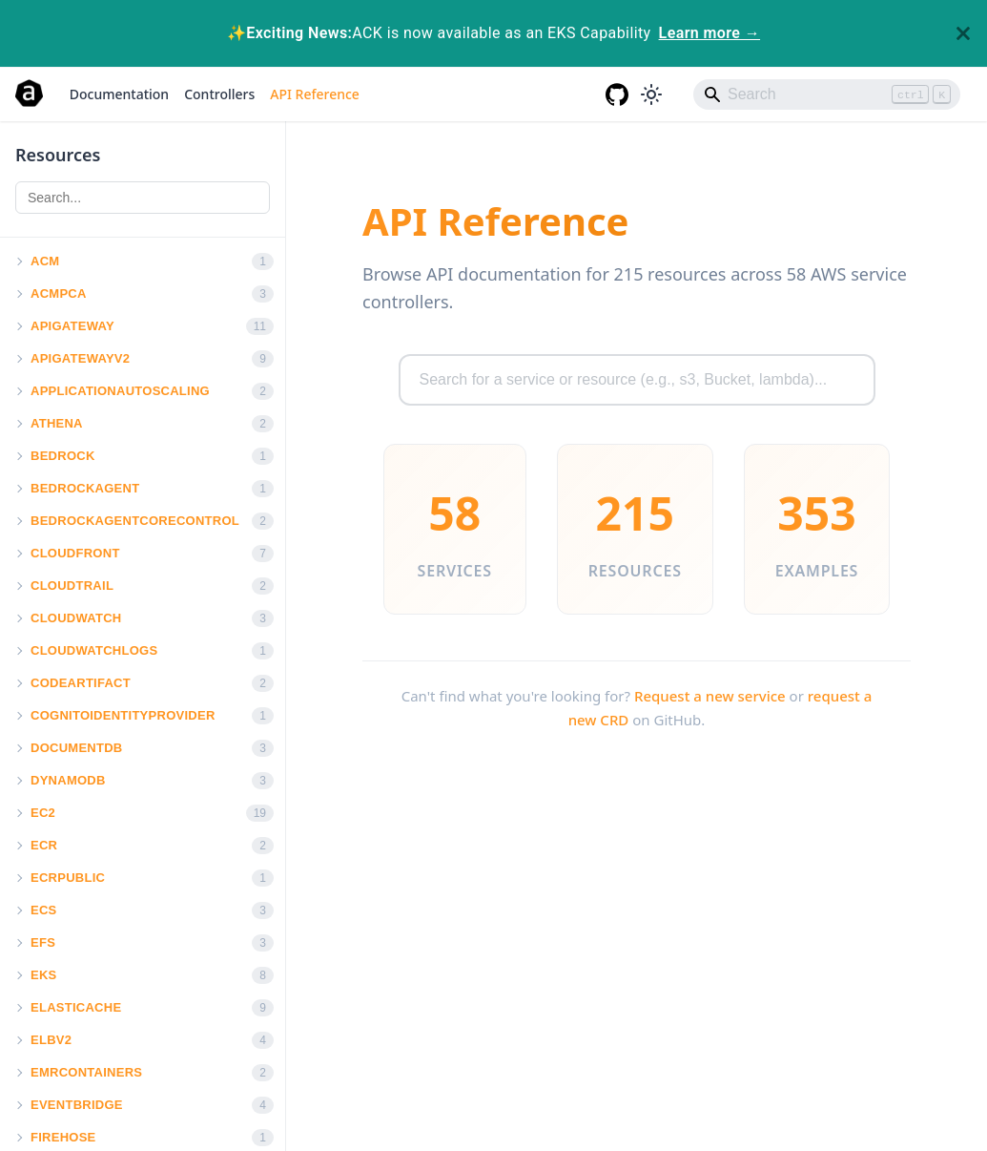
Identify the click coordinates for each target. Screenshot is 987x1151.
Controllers (219, 94)
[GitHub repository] (617, 94)
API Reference (315, 94)
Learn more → (709, 33)
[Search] (826, 94)
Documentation (119, 94)
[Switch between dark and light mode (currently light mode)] (651, 94)
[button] (18, 261)
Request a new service (710, 695)
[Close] (963, 33)
